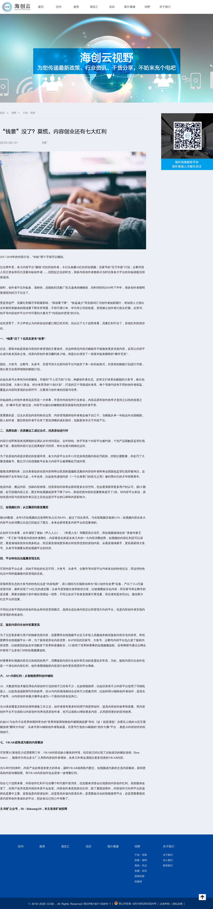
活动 (112, 7)
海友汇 (94, 7)
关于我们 (165, 7)
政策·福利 (141, 860)
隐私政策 (178, 904)
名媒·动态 (141, 871)
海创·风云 (141, 865)
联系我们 (168, 865)
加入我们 (168, 860)
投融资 (138, 881)
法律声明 (165, 904)
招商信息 (139, 876)
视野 (147, 7)
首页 (41, 7)
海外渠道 (129, 7)
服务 (76, 7)
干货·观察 (141, 855)
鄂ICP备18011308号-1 (97, 904)
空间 (58, 7)
